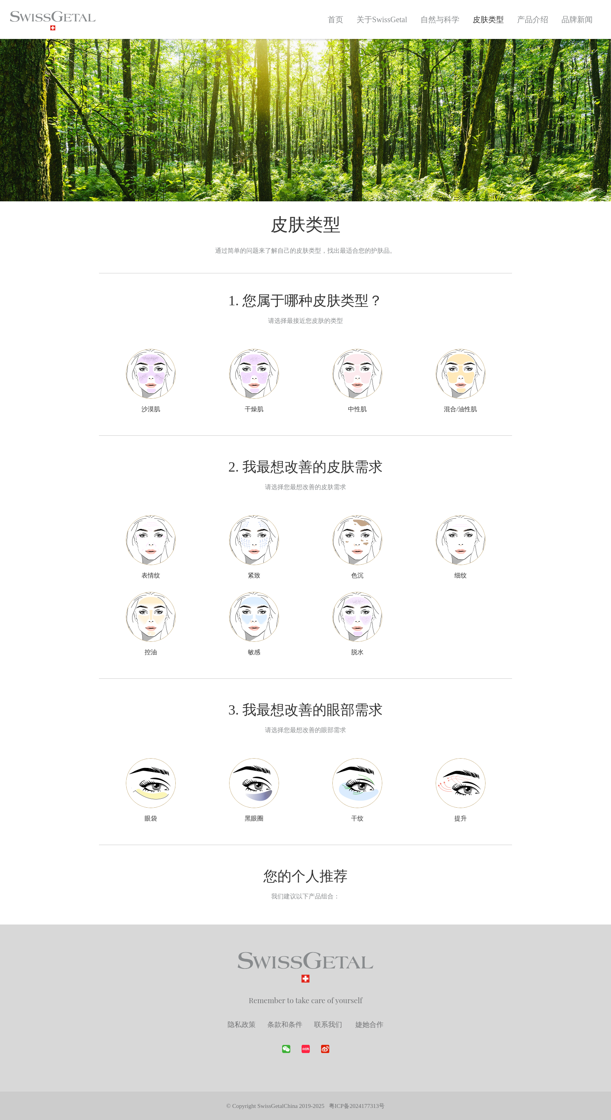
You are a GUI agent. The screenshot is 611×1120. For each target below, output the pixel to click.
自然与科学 (439, 19)
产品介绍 (532, 19)
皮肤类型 (488, 19)
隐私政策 (242, 1024)
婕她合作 (369, 1024)
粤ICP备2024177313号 (357, 1106)
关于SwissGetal (382, 19)
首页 (335, 19)
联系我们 (329, 1024)
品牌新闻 (577, 19)
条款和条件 (284, 1024)
